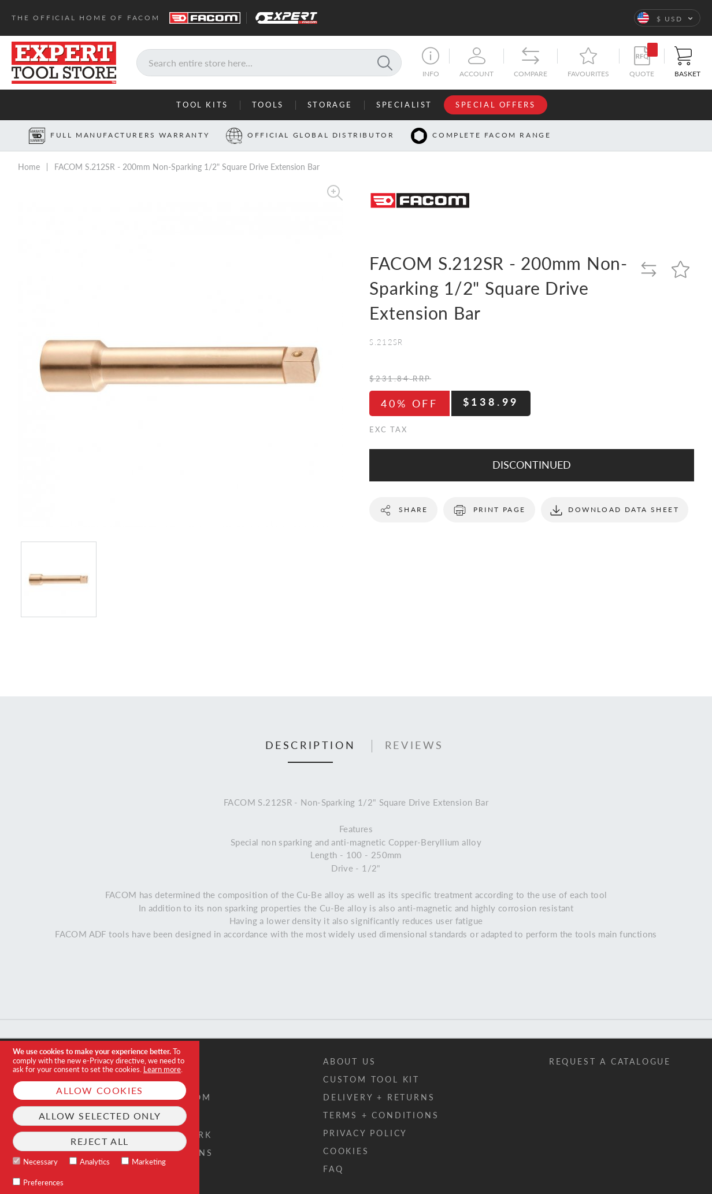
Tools (268, 104)
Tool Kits (202, 104)
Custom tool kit (371, 1079)
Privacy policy (365, 1133)
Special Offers (495, 104)
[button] (667, 18)
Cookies (346, 1151)
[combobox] (269, 62)
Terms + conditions (381, 1115)
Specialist (404, 104)
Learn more (162, 1069)
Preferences (43, 1182)
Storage (330, 104)
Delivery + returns (379, 1097)
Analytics (95, 1161)
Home (29, 167)
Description (310, 745)
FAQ (333, 1169)
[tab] (311, 746)
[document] (100, 1117)
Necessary (40, 1161)
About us (349, 1061)
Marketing (149, 1161)
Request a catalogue (610, 1061)
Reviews (414, 745)
